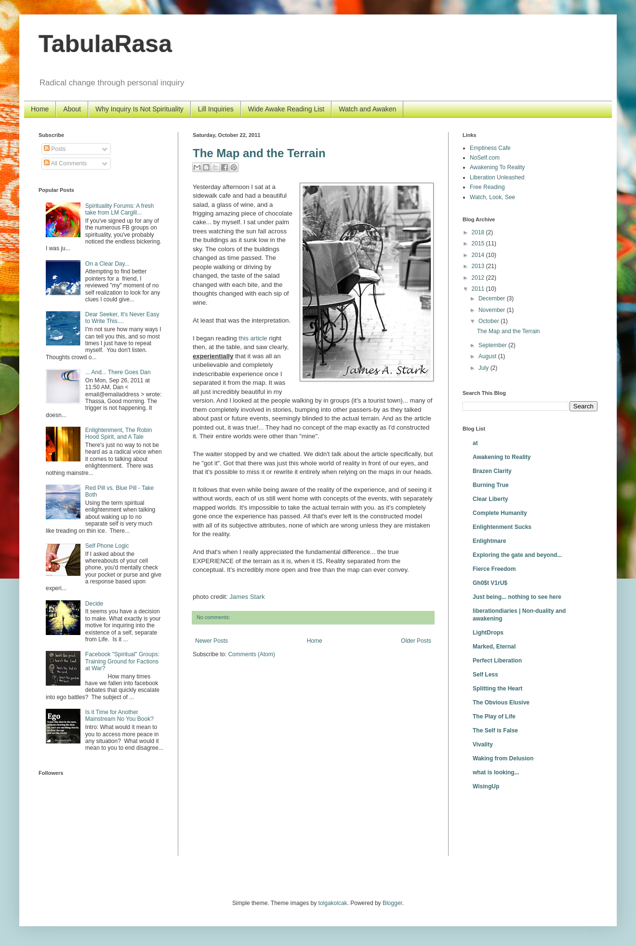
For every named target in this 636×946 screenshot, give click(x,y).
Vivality (483, 744)
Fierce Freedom (494, 569)
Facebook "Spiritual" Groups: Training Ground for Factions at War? (122, 661)
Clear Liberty (490, 499)
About (72, 109)
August (488, 356)
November (492, 310)
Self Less (485, 674)
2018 (479, 232)
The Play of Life (494, 716)
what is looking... (496, 772)
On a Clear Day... (107, 263)
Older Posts (416, 640)
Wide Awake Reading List (286, 109)
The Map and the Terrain (259, 153)
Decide (94, 603)
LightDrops (488, 632)
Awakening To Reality (497, 167)
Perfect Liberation (497, 660)
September (493, 345)
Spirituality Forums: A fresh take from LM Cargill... (119, 209)
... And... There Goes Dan (118, 372)
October (489, 321)
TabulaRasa (105, 43)
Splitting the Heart (497, 688)
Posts (55, 149)
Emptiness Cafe (490, 148)
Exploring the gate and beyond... (517, 555)
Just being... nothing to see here (517, 597)
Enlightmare (489, 541)
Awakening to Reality (501, 457)
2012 (479, 277)
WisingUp (486, 786)
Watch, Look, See (492, 197)
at (475, 443)
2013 (479, 266)
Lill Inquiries (216, 109)
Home (40, 109)
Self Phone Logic (107, 545)
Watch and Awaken (367, 109)
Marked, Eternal (494, 646)
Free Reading (487, 187)
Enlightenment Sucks (502, 527)
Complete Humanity (500, 513)
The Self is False (495, 730)
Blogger (392, 903)
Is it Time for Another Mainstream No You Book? (119, 715)
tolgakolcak (332, 903)
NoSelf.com (485, 157)
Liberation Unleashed (497, 177)
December (492, 298)
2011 (479, 288)
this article (252, 338)
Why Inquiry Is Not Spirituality (139, 109)
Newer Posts (211, 640)
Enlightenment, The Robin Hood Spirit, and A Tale (118, 433)
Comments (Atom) (251, 654)
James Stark (247, 596)
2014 (479, 255)
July (484, 368)
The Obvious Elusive (501, 702)
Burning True (491, 485)
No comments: (213, 617)
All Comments (65, 163)
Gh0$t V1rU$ (490, 583)
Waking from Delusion (503, 758)
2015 (479, 243)
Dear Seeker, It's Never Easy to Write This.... (122, 317)
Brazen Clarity (492, 471)
